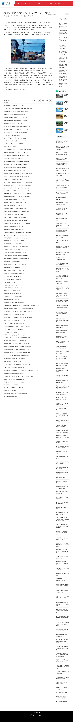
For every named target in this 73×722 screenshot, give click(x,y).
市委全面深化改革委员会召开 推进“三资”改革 (14, 205)
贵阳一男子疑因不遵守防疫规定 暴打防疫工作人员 (15, 220)
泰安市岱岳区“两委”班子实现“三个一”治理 (13, 105)
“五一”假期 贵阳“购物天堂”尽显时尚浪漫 (13, 243)
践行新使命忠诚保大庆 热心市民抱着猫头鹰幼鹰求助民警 (17, 352)
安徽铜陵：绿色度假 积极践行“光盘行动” (13, 249)
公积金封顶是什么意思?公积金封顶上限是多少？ (15, 273)
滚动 (47, 3)
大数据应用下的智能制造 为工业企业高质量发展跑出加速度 (17, 232)
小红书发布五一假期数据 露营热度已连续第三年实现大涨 (17, 161)
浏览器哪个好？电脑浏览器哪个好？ (12, 299)
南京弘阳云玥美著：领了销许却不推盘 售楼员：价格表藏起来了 (18, 173)
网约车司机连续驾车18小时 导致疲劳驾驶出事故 (15, 167)
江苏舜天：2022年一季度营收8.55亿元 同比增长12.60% (17, 343)
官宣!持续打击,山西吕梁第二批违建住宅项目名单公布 (16, 111)
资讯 (22, 3)
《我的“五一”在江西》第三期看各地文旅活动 (14, 323)
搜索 (67, 14)
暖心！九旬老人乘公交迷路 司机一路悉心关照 (14, 170)
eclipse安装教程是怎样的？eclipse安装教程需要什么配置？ (17, 149)
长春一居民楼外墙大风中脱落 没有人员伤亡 (14, 158)
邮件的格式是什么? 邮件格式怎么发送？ (13, 279)
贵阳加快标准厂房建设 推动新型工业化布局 (14, 229)
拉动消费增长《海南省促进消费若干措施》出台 (15, 385)
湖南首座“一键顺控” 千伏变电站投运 (12, 261)
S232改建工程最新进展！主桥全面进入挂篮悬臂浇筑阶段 (17, 246)
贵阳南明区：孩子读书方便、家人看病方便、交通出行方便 (17, 223)
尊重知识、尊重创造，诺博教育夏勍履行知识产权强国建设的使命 (19, 308)
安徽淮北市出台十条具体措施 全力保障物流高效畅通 (16, 255)
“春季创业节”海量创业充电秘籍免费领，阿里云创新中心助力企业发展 (20, 176)
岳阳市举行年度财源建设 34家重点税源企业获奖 (15, 202)
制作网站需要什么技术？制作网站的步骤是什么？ (15, 288)
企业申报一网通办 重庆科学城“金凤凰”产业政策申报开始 (17, 129)
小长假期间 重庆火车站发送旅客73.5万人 (13, 123)
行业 (26, 3)
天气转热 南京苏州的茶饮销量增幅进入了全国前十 (15, 164)
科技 (64, 3)
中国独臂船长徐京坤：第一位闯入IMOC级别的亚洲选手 (16, 349)
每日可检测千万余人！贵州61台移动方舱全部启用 (15, 235)
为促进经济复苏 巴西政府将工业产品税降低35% (15, 382)
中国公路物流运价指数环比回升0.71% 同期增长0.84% (16, 155)
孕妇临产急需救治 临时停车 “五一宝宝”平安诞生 (15, 264)
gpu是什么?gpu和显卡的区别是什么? (12, 135)
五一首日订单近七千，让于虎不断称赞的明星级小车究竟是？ (18, 364)
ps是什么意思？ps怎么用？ (10, 282)
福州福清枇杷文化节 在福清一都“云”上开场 (66, 130)
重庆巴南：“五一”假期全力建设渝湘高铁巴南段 (14, 114)
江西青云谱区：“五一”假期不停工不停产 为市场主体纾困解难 (18, 317)
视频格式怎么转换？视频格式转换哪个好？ (14, 290)
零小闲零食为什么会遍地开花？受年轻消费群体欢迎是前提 (17, 193)
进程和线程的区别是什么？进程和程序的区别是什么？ (16, 152)
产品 (55, 3)
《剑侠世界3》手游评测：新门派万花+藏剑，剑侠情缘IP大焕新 (18, 376)
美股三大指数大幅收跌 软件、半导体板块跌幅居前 (15, 393)
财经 (30, 3)
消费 (38, 3)
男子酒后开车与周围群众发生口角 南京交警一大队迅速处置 (17, 346)
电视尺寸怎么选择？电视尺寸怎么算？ (13, 146)
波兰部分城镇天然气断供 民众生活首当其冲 (14, 379)
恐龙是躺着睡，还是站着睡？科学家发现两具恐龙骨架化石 (17, 185)
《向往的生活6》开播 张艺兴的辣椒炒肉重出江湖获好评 (17, 367)
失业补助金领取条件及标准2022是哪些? (13, 276)
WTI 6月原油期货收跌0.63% (10, 396)
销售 (51, 3)
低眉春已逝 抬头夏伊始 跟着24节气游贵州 (13, 214)
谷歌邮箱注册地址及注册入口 (10, 285)
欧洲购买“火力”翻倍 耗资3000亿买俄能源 (13, 387)
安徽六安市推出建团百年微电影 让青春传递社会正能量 (16, 258)
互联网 (59, 3)
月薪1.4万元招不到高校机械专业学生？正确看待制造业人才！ (18, 355)
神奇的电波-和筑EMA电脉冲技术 (11, 332)
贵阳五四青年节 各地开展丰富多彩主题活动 (14, 240)
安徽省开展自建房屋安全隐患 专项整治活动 (14, 270)
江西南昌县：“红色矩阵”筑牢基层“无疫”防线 (14, 314)
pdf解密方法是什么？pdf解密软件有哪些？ (13, 296)
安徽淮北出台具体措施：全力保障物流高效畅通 (15, 252)
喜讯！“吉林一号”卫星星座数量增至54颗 (13, 179)
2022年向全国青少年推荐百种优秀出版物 (13, 329)
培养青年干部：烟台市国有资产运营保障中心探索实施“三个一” (18, 311)
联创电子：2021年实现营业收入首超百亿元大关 (15, 340)
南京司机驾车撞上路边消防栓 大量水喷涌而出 (14, 358)
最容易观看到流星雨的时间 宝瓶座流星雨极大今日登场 (16, 188)
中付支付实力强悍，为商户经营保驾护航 (13, 361)
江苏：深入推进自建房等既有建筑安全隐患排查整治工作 (17, 191)
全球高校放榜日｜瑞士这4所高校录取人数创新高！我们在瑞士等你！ (20, 108)
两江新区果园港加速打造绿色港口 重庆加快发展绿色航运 (17, 126)
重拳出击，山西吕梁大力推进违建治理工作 (14, 373)
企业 (34, 3)
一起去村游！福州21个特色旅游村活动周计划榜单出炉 (66, 123)
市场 (43, 3)
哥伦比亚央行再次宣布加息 (10, 390)
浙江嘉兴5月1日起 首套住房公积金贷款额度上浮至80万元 (17, 338)
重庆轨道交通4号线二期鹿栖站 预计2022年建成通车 (16, 120)
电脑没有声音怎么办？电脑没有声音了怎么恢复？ (15, 138)
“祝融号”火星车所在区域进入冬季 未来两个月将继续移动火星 (18, 182)
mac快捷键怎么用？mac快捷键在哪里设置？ (14, 143)
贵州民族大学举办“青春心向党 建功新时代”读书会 (15, 238)
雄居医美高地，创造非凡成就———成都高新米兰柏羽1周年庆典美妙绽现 (21, 370)
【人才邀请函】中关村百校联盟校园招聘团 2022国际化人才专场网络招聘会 (21, 305)
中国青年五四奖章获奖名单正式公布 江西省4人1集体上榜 (17, 326)
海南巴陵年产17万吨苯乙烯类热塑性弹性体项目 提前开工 (17, 196)
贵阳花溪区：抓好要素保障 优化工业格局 (13, 226)
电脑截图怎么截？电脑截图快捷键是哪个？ (14, 293)
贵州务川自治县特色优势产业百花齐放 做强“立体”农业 (16, 211)
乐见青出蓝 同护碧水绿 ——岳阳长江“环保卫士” (15, 267)
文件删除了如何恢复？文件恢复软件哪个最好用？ (15, 141)
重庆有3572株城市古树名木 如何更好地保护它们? (15, 132)
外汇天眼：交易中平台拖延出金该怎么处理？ (14, 199)
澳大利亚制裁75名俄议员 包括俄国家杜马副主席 (15, 335)
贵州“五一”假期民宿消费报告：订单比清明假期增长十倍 (16, 217)
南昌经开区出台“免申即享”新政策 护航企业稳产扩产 (16, 320)
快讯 (18, 3)
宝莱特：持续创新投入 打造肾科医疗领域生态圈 (15, 208)
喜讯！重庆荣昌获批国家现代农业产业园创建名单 (15, 117)
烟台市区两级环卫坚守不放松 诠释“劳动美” (13, 302)
